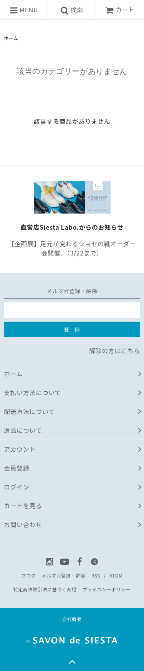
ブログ (28, 575)
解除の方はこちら (114, 350)
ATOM (116, 575)
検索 (71, 10)
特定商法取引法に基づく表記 (44, 589)
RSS (95, 575)
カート (119, 9)
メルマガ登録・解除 (64, 575)
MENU (24, 10)
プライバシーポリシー (106, 589)
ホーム (11, 38)
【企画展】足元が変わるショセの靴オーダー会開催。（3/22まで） (72, 248)
